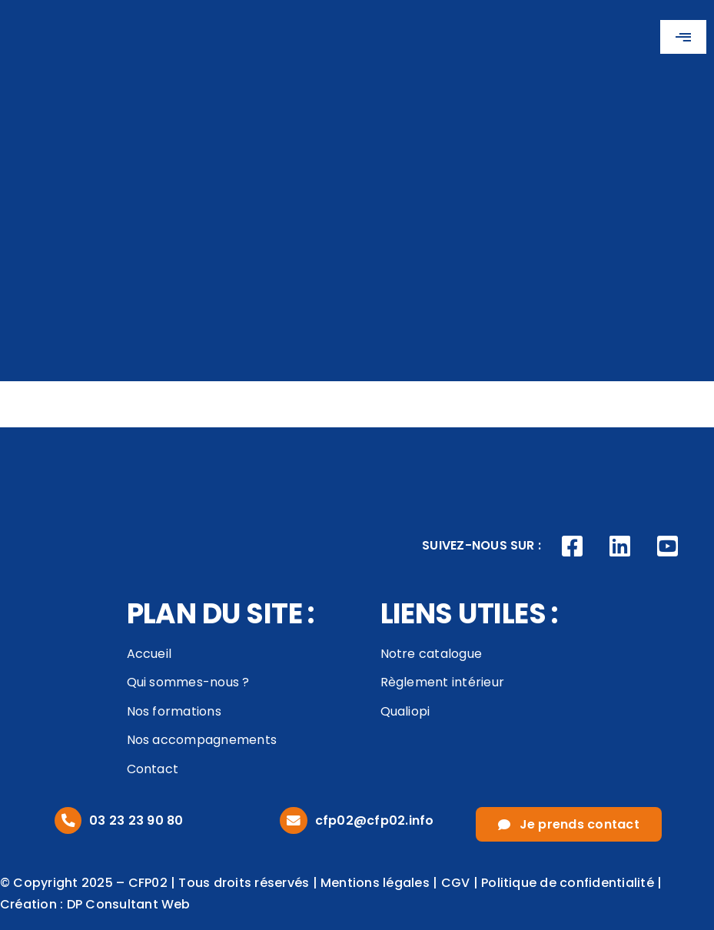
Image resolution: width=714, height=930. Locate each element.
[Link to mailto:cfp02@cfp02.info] (293, 820)
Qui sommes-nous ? (188, 682)
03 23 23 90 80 (136, 820)
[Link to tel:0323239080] (68, 820)
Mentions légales (375, 883)
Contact (153, 769)
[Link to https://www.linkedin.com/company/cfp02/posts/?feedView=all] (620, 546)
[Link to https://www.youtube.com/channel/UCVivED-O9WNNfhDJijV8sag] (667, 546)
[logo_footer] (61, 448)
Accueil (149, 654)
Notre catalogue (431, 654)
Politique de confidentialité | (571, 883)
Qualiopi (405, 711)
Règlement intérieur (442, 682)
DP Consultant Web (129, 904)
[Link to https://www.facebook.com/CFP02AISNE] (572, 546)
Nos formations (174, 711)
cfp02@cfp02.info (374, 820)
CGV (455, 883)
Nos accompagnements (202, 740)
